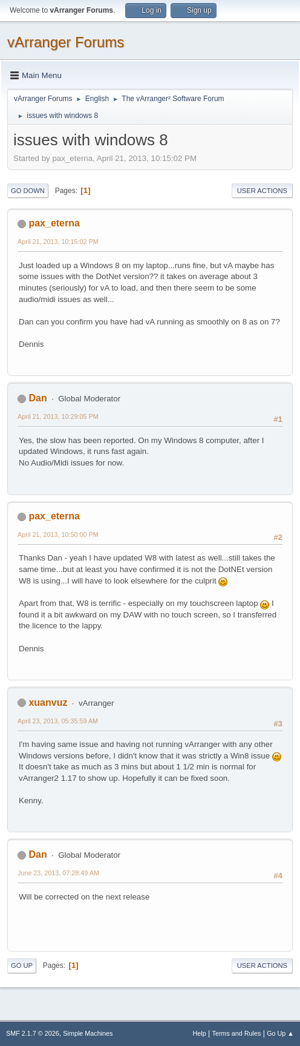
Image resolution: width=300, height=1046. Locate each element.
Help (199, 1033)
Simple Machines (87, 1033)
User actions (262, 190)
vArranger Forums (65, 42)
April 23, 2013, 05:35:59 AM (58, 721)
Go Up (22, 965)
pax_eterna (53, 223)
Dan (37, 398)
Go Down (28, 190)
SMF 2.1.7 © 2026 (32, 1033)
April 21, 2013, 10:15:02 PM (58, 241)
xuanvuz (47, 702)
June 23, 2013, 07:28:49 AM (58, 873)
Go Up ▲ (280, 1033)
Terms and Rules (236, 1033)
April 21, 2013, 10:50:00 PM (58, 534)
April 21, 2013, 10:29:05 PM (58, 416)
